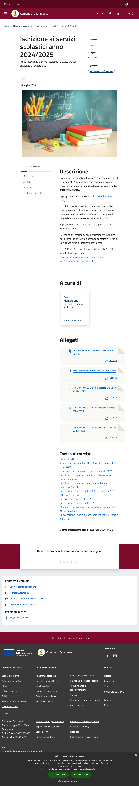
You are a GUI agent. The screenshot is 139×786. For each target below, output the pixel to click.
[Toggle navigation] (5, 13)
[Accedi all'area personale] (127, 4)
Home (6, 26)
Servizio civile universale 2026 (76, 499)
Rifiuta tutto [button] (81, 774)
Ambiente (75, 695)
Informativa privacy (79, 726)
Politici (5, 696)
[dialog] (69, 769)
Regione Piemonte (13, 4)
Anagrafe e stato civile (47, 675)
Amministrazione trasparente (84, 721)
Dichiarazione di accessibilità (84, 737)
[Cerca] (133, 13)
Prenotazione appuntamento (50, 721)
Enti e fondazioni (10, 691)
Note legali (75, 731)
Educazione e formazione (82, 675)
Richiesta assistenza (46, 737)
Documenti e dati (10, 706)
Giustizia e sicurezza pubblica (84, 680)
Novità (16, 26)
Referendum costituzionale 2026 (77, 503)
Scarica (111, 360)
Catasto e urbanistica (46, 696)
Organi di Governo (10, 675)
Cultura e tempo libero (47, 681)
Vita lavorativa (43, 686)
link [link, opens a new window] (96, 769)
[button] (70, 781)
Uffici (4, 686)
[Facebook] (109, 13)
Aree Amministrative (12, 681)
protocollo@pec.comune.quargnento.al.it (22, 751)
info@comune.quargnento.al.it (76, 261)
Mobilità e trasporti (45, 701)
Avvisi (26, 26)
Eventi (107, 705)
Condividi (95, 39)
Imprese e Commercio (46, 691)
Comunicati (109, 681)
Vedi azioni (95, 45)
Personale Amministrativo (14, 701)
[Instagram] (116, 13)
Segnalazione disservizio (47, 726)
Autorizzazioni (77, 705)
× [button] (136, 755)
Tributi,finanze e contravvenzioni (78, 687)
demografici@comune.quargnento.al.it (81, 257)
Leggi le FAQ (42, 731)
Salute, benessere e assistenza (85, 700)
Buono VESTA (67, 459)
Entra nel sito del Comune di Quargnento (69, 638)
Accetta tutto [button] (58, 775)
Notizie (107, 675)
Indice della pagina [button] (31, 166)
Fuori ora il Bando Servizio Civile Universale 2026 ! (87, 471)
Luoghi (107, 700)
